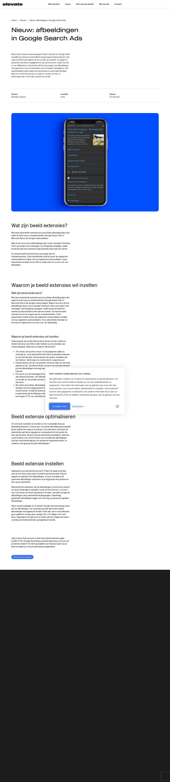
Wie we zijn (104, 4)
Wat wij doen (54, 4)
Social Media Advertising (147, 771)
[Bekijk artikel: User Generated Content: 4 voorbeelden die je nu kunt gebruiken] (85, 649)
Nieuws (23, 20)
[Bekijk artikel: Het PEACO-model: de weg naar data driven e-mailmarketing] (34, 649)
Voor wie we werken (85, 4)
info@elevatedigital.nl (58, 776)
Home (14, 20)
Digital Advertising (145, 767)
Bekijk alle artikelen (151, 585)
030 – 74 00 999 (56, 773)
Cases (68, 4)
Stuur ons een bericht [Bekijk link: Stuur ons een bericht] (22, 557)
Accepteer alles (59, 406)
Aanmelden (85, 748)
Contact (118, 4)
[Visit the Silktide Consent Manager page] (117, 406)
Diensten (129, 772)
